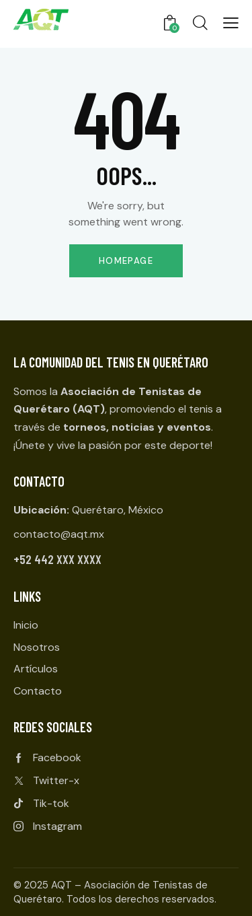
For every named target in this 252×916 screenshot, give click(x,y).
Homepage (126, 261)
